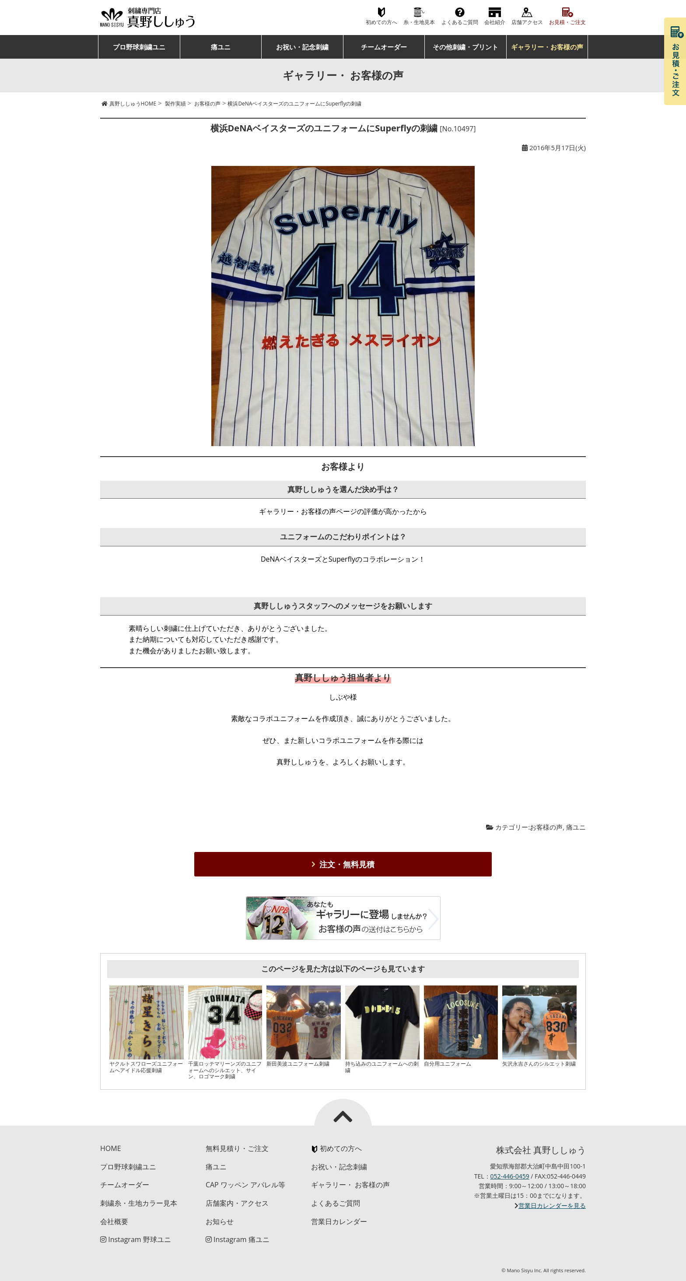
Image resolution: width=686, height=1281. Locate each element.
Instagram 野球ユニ (135, 1239)
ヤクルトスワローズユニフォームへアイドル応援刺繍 (146, 1066)
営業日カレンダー (339, 1221)
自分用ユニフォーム (447, 1063)
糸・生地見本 (419, 22)
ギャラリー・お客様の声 (547, 46)
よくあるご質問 (459, 22)
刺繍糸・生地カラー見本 (138, 1203)
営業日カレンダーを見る (552, 1205)
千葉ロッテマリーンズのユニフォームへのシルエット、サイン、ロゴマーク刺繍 (225, 1070)
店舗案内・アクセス (237, 1203)
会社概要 (114, 1221)
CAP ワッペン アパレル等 (245, 1185)
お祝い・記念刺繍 (302, 46)
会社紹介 (494, 22)
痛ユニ (221, 46)
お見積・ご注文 (567, 22)
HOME (110, 1148)
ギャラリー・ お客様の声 (350, 1185)
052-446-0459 (509, 1176)
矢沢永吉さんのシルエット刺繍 (539, 1063)
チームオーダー (384, 46)
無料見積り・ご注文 (237, 1148)
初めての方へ (381, 22)
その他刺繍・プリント (465, 46)
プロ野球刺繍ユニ (139, 46)
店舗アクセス (527, 22)
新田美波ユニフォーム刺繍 (297, 1063)
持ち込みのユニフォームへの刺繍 (382, 1066)
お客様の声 (546, 827)
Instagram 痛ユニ (238, 1239)
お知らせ (220, 1221)
